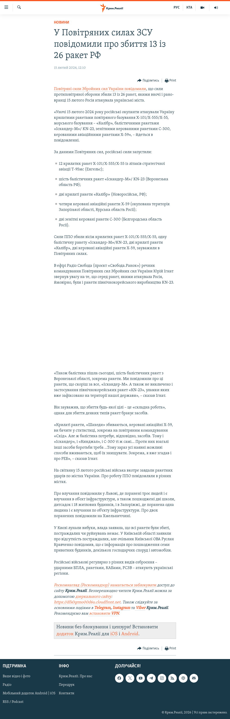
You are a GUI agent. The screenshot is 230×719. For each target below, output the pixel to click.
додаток (65, 634)
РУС (177, 7)
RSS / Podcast (13, 702)
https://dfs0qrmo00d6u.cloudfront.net (87, 602)
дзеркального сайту (93, 597)
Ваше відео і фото (16, 676)
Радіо (7, 685)
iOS (114, 634)
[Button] (148, 81)
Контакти (66, 693)
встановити (103, 613)
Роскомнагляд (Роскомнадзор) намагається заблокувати (105, 585)
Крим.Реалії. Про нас (75, 676)
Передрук (67, 685)
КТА (189, 7)
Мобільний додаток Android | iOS (29, 693)
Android (129, 634)
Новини (61, 22)
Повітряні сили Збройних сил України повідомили (100, 89)
